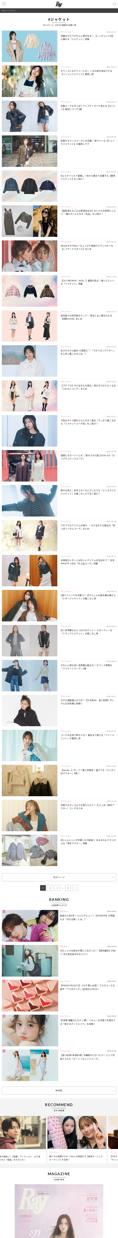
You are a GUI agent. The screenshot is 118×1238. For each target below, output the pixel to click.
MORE (59, 1090)
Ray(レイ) (5, 10)
